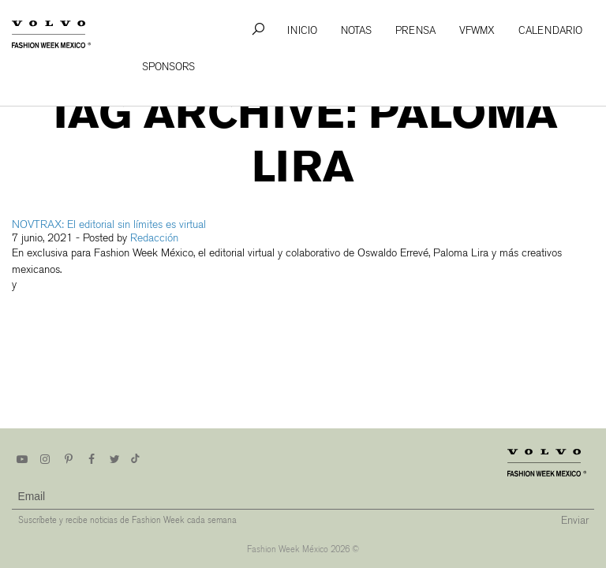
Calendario (550, 30)
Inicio (302, 30)
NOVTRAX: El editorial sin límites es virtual (109, 224)
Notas (356, 30)
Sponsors (168, 67)
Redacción (154, 238)
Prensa (415, 30)
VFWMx (477, 30)
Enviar (575, 520)
